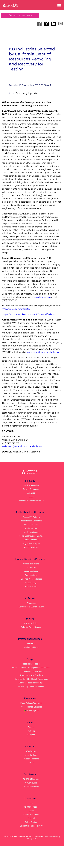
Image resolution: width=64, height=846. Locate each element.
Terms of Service (51, 836)
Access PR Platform (31, 517)
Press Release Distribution (31, 521)
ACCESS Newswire (31, 779)
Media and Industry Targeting (31, 536)
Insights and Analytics (31, 543)
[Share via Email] (60, 24)
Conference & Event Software (31, 607)
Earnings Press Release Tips (31, 683)
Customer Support (31, 814)
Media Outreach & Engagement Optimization (31, 668)
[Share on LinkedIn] (53, 24)
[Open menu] (59, 5)
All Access (31, 603)
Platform (31, 731)
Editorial (31, 818)
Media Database (31, 524)
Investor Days (31, 583)
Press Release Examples (31, 707)
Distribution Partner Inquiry (31, 826)
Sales (31, 811)
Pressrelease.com (31, 787)
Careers (31, 762)
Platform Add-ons (31, 647)
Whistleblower (31, 586)
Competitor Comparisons (31, 671)
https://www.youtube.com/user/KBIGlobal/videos (28, 314)
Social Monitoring (31, 540)
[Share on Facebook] (39, 24)
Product (31, 727)
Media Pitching (31, 528)
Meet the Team (31, 755)
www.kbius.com (42, 297)
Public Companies (31, 485)
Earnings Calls (31, 575)
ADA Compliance (31, 571)
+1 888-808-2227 (31, 807)
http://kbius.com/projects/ (16, 309)
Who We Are (31, 751)
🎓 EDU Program (31, 711)
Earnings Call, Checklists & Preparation (31, 679)
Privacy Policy (32, 838)
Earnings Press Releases (31, 579)
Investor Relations (31, 759)
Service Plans (31, 643)
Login (31, 803)
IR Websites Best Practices (31, 675)
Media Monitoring (31, 532)
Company (31, 735)
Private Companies (31, 489)
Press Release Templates (31, 703)
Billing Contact (31, 822)
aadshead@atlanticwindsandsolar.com (23, 446)
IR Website (31, 567)
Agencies (31, 493)
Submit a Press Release (31, 627)
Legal (31, 497)
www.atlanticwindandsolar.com (44, 352)
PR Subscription (31, 623)
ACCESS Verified (31, 547)
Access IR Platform (31, 564)
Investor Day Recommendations (31, 686)
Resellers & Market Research (31, 500)
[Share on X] (46, 24)
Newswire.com (31, 783)
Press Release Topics (31, 664)
